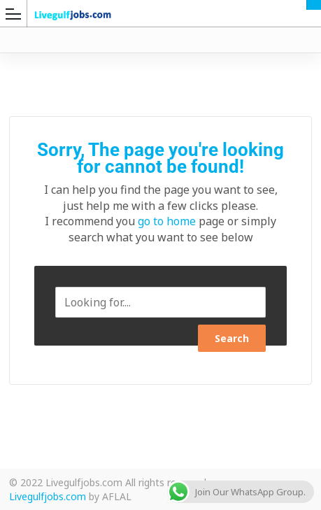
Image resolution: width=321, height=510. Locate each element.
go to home (167, 221)
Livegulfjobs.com (47, 496)
